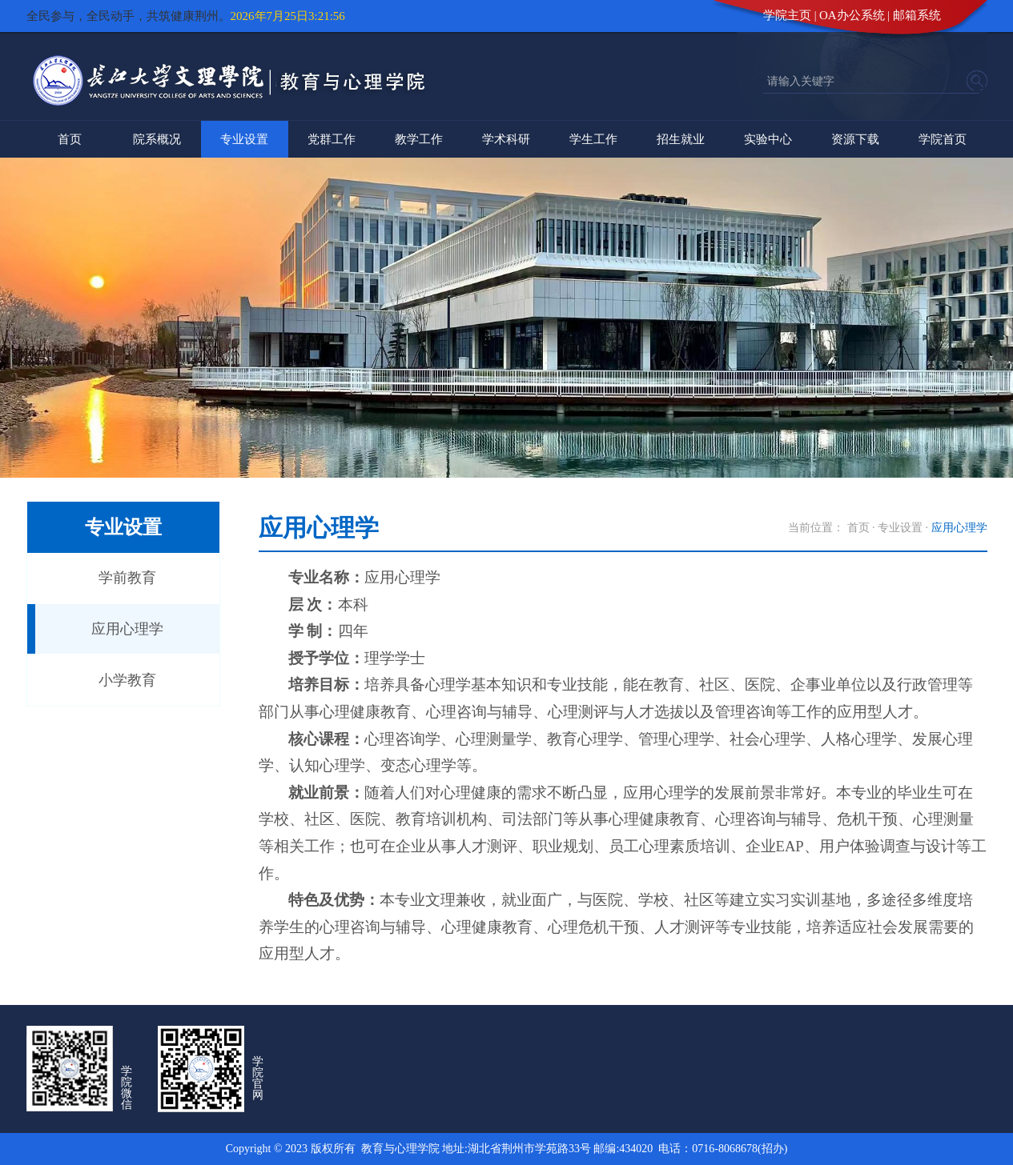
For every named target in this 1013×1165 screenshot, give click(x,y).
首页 (70, 139)
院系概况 (157, 139)
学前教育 (127, 578)
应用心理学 (127, 629)
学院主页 (787, 15)
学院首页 (943, 139)
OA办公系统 (852, 15)
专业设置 (244, 139)
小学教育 (127, 680)
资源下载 (855, 139)
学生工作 (593, 139)
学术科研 (506, 139)
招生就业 (681, 139)
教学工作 (419, 139)
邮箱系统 (917, 15)
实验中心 (768, 139)
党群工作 (332, 139)
